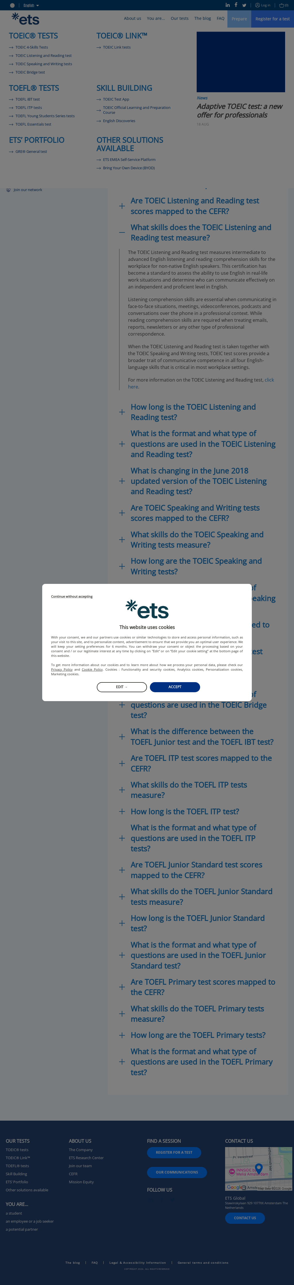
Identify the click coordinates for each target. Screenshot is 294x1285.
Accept (175, 686)
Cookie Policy (92, 669)
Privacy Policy (62, 669)
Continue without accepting (71, 597)
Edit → (122, 686)
